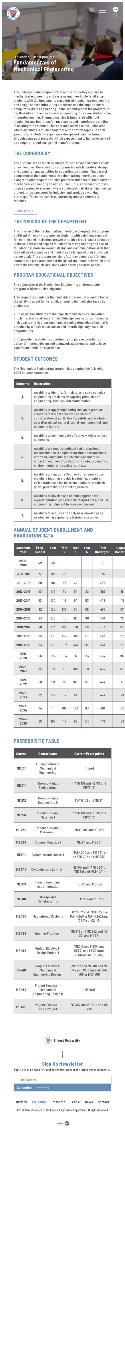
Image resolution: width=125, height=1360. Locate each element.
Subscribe (24, 1101)
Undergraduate (43, 57)
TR (116, 15)
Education (22, 57)
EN (115, 9)
